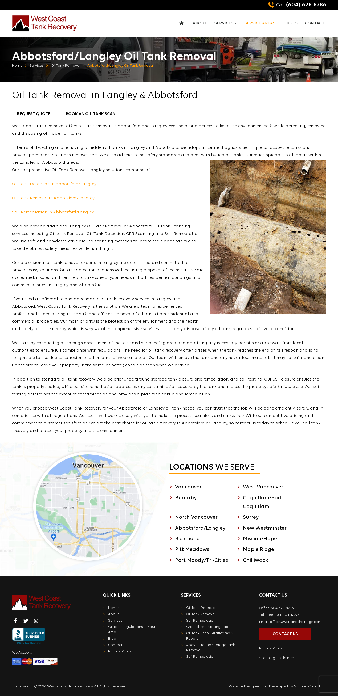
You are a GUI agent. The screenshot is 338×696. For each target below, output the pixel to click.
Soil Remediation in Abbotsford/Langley (53, 212)
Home (17, 66)
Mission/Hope (260, 539)
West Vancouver (263, 487)
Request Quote (33, 114)
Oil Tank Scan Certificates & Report (209, 636)
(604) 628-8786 (297, 5)
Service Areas (260, 23)
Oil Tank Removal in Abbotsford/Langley (53, 198)
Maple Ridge (258, 549)
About (200, 23)
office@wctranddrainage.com (295, 622)
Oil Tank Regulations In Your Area (132, 629)
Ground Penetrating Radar (209, 627)
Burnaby (186, 498)
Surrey (251, 517)
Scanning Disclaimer (276, 658)
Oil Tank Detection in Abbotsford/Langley (54, 184)
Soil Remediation (200, 621)
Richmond (187, 539)
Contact (314, 23)
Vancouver (188, 487)
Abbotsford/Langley (200, 528)
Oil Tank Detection (202, 608)
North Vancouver (196, 517)
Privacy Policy (120, 651)
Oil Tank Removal (65, 66)
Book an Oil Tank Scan (91, 114)
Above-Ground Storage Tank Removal (210, 647)
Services (223, 23)
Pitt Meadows (192, 549)
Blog (292, 23)
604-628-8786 (282, 608)
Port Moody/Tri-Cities (201, 560)
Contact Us (285, 634)
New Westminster (265, 528)
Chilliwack (255, 560)
